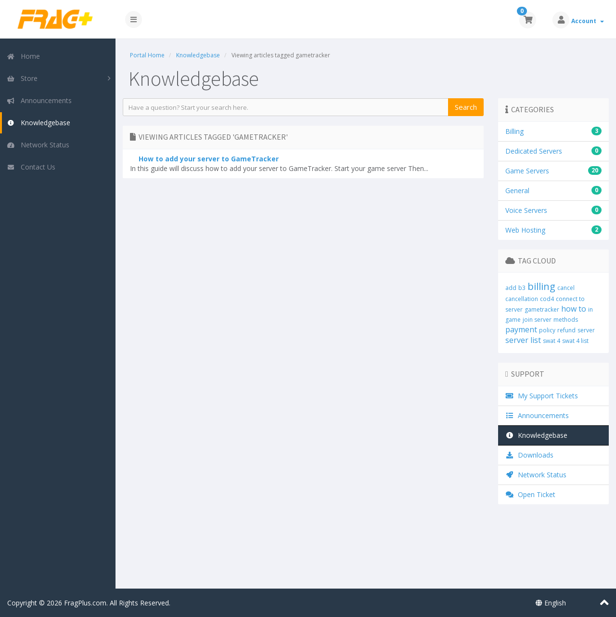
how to (573, 308)
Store (22, 78)
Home (23, 56)
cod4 (547, 299)
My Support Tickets (541, 395)
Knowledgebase (38, 122)
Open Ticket (530, 494)
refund (566, 330)
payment (521, 329)
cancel (566, 288)
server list (523, 340)
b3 (522, 288)
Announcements (39, 100)
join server (537, 319)
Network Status (38, 144)
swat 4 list (575, 341)
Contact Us (31, 166)
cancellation (521, 299)
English (551, 602)
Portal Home (147, 55)
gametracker (542, 309)
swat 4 (551, 341)
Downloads (529, 454)
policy (547, 330)
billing (541, 286)
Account (587, 21)
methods (565, 319)
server (586, 330)
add (510, 288)
